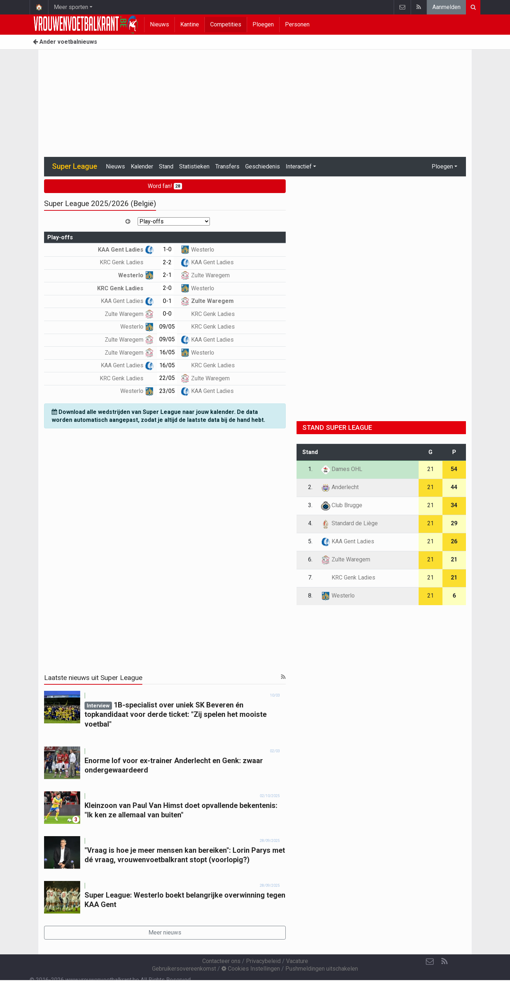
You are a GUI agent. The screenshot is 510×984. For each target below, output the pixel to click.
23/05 (167, 391)
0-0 (167, 313)
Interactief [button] (299, 166)
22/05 (167, 378)
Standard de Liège (349, 523)
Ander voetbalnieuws (65, 41)
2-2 (167, 262)
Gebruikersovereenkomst (184, 968)
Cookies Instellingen (250, 968)
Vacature (297, 961)
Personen (297, 24)
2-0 (167, 287)
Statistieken (194, 166)
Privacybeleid (263, 961)
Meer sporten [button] (71, 7)
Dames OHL (341, 469)
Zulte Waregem (205, 275)
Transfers (227, 166)
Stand (166, 166)
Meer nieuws (164, 932)
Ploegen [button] (442, 166)
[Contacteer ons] (430, 961)
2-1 (167, 274)
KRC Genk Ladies (127, 262)
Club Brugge (341, 505)
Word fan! (165, 186)
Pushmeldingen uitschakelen (321, 968)
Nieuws (159, 24)
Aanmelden (446, 7)
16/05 (167, 352)
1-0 (167, 249)
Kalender (142, 166)
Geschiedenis (262, 166)
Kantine (189, 24)
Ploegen (263, 24)
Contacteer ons (221, 961)
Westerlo (197, 249)
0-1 (167, 301)
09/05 (167, 326)
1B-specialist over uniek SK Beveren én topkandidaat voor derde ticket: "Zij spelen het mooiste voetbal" (176, 714)
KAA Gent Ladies (126, 249)
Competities (225, 24)
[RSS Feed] (444, 961)
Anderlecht (340, 487)
